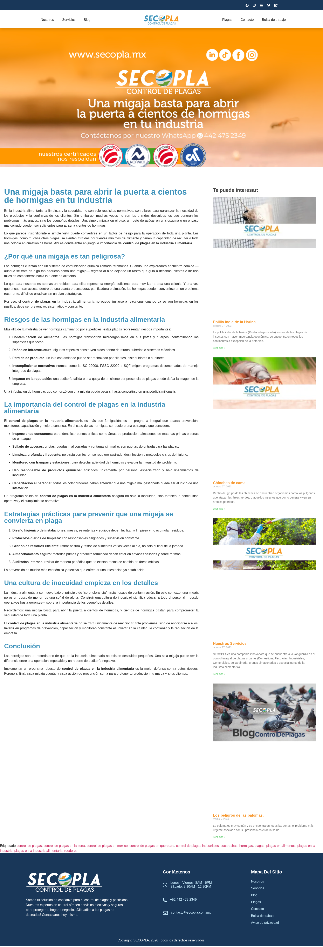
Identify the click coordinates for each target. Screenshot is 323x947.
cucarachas (229, 846)
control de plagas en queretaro (152, 846)
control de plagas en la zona (64, 846)
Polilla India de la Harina (234, 322)
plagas (259, 846)
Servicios (69, 19)
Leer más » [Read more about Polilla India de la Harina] (219, 347)
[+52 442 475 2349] (165, 900)
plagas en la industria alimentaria (38, 850)
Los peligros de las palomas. (238, 815)
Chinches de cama (229, 483)
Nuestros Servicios (230, 643)
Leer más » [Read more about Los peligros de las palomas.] (219, 837)
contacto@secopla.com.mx (191, 912)
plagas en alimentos (280, 846)
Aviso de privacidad (265, 923)
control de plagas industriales (197, 846)
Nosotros (47, 19)
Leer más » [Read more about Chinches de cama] (219, 508)
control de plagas (29, 846)
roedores (70, 850)
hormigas (246, 846)
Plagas (227, 19)
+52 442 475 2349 (183, 899)
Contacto (247, 19)
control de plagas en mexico (107, 846)
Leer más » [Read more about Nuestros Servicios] (219, 674)
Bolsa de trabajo (274, 19)
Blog (87, 19)
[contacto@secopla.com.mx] (165, 913)
